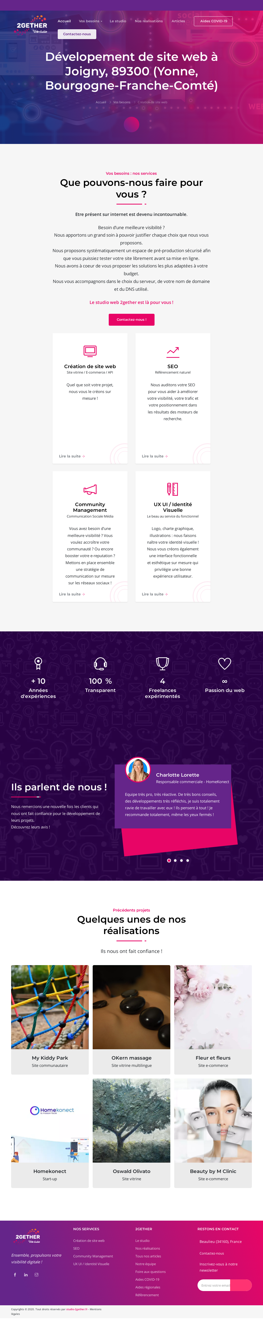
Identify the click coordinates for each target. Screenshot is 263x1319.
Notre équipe (145, 1264)
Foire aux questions (150, 1272)
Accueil (64, 21)
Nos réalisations (149, 21)
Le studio (118, 21)
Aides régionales (147, 1288)
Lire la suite (72, 456)
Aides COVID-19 (213, 21)
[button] (169, 861)
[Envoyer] (241, 1286)
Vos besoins (89, 21)
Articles (178, 21)
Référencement (147, 1295)
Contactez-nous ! (132, 319)
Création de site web (152, 102)
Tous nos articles (148, 1257)
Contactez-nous (77, 34)
